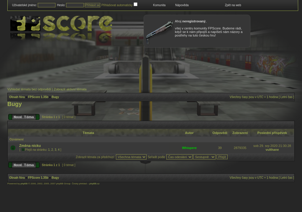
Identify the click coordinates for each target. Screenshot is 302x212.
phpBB (23, 183)
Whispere (189, 148)
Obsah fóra (17, 97)
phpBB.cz (94, 183)
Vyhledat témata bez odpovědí (29, 89)
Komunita (159, 5)
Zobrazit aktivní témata (70, 89)
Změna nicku (30, 146)
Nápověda (182, 5)
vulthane (272, 149)
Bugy (55, 97)
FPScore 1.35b (38, 97)
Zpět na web (233, 5)
